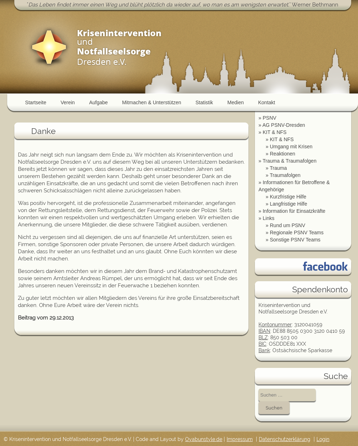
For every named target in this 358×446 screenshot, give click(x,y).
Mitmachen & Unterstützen (151, 102)
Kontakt (266, 102)
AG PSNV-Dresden (283, 125)
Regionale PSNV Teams (297, 232)
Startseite (35, 102)
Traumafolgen (285, 175)
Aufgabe (98, 102)
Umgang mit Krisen (291, 146)
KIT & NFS (275, 132)
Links (269, 218)
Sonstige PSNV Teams (295, 240)
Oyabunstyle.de (203, 439)
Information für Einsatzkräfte (294, 211)
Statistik (204, 102)
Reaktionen (282, 154)
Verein (68, 102)
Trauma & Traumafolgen (289, 161)
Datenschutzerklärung (284, 439)
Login (322, 439)
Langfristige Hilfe (288, 204)
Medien (235, 102)
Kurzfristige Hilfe (288, 197)
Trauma (278, 168)
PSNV (269, 118)
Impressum (240, 439)
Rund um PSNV (287, 225)
